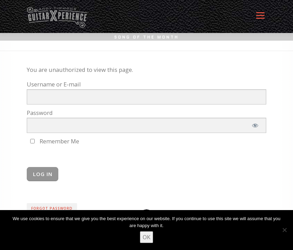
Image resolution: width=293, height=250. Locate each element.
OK (146, 237)
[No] (284, 229)
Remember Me (54, 141)
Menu (260, 18)
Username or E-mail (54, 84)
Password (40, 113)
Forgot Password (52, 208)
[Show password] (255, 125)
